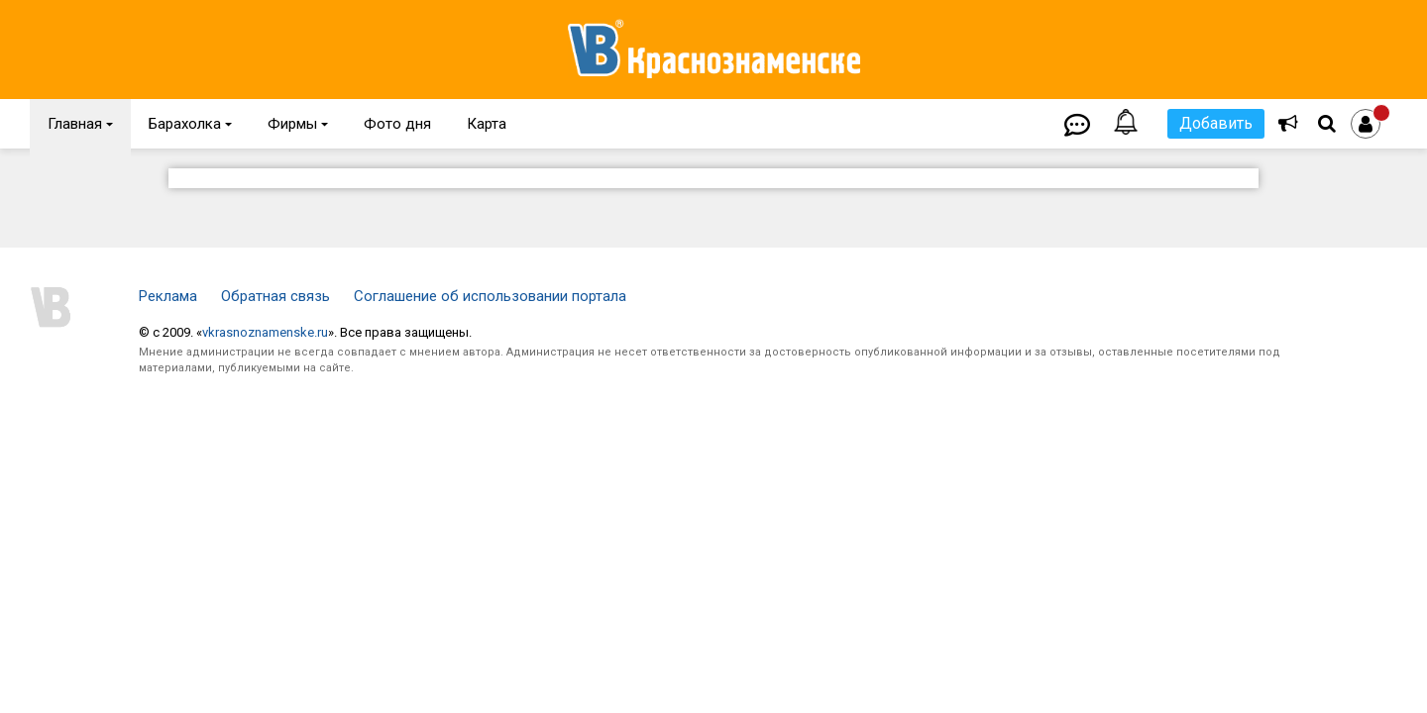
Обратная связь (275, 296)
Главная (80, 124)
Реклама (168, 296)
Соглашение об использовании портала (490, 296)
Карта (486, 124)
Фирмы (298, 124)
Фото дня (397, 124)
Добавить (1216, 123)
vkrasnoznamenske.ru (265, 332)
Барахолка (190, 124)
